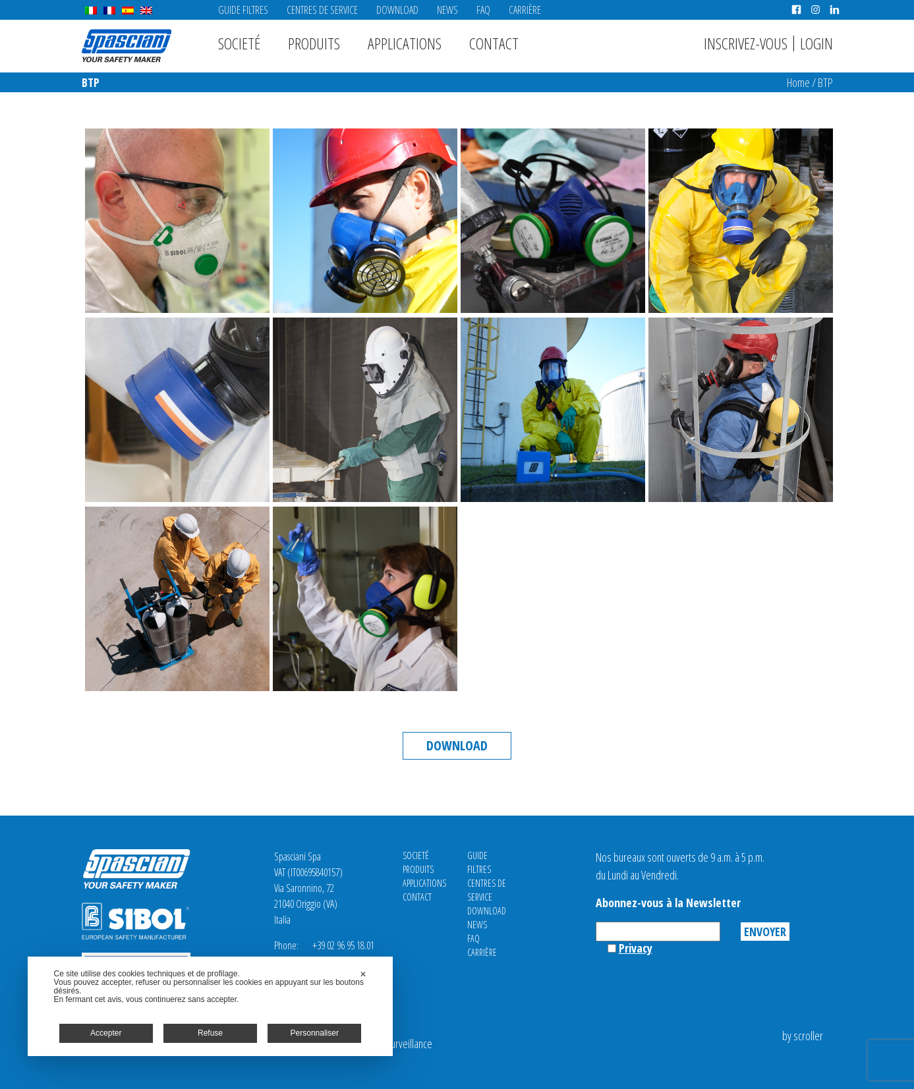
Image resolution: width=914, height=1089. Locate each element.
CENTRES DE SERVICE (322, 10)
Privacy (635, 948)
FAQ (483, 10)
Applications (405, 43)
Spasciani (126, 46)
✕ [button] (363, 974)
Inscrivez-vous (745, 43)
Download (397, 10)
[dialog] (210, 1006)
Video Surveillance (396, 1043)
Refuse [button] (210, 1033)
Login (816, 43)
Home (798, 82)
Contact (494, 43)
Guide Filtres (243, 10)
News (447, 10)
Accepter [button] (105, 1033)
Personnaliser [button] (315, 1033)
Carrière (525, 10)
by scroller (802, 1036)
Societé (239, 43)
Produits (314, 43)
